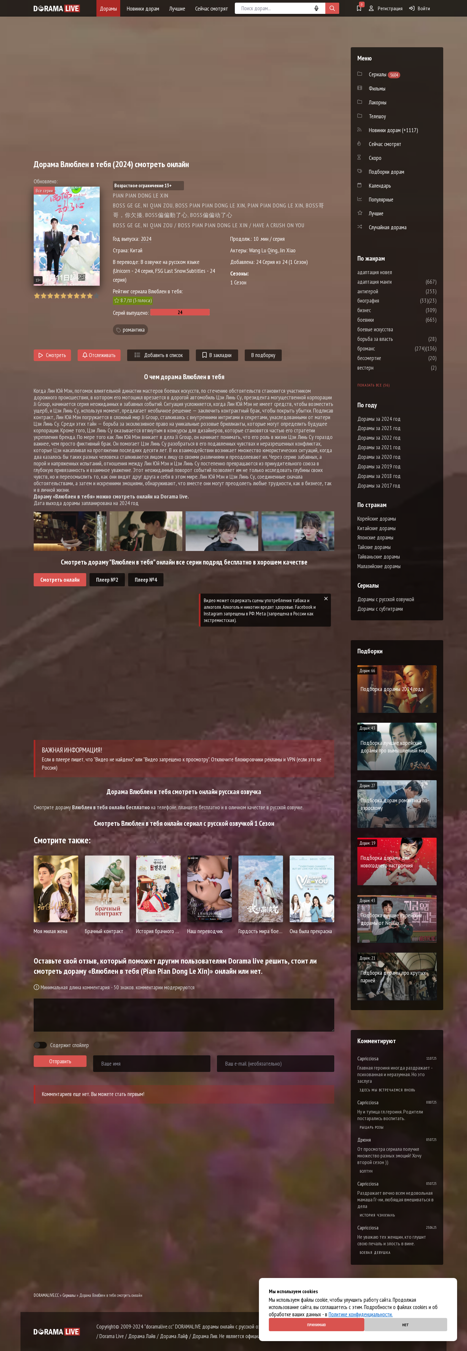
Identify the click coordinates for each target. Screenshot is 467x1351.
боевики (385, 319)
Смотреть (52, 355)
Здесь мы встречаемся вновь (387, 1089)
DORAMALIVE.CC (46, 1295)
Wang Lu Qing (263, 250)
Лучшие (177, 8)
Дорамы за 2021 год (379, 447)
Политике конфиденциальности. (361, 1314)
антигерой (387, 291)
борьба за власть (395, 339)
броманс (385, 348)
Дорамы (108, 8)
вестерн (385, 367)
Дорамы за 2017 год (378, 485)
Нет (405, 1324)
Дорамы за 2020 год (379, 456)
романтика (134, 329)
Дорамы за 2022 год (379, 437)
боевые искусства (395, 329)
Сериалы (69, 1295)
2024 (146, 238)
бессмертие (389, 358)
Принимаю (316, 1324)
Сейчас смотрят (211, 8)
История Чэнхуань (377, 1215)
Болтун (366, 1171)
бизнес (384, 310)
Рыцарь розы (372, 1127)
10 (96, 295)
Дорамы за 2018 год (379, 476)
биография (388, 300)
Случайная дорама (388, 227)
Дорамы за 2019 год (379, 466)
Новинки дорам (143, 8)
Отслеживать (99, 355)
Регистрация (386, 8)
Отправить (60, 1061)
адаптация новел (394, 272)
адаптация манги (394, 281)
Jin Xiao (288, 250)
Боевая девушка (375, 1252)
